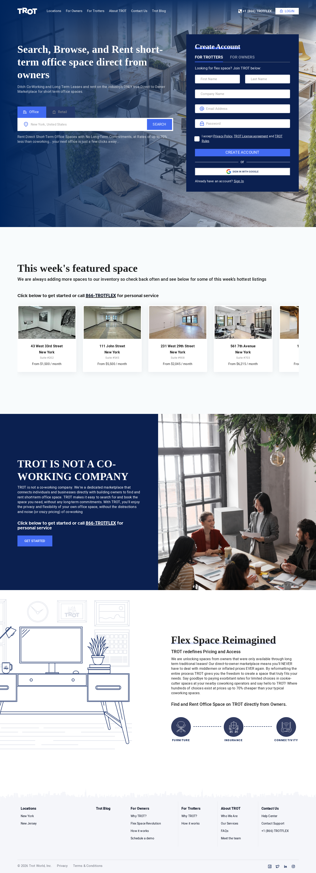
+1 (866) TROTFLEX (255, 11)
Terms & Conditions (88, 866)
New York (27, 816)
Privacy (62, 866)
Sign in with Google (242, 171)
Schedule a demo (142, 838)
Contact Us (270, 808)
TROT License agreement (251, 136)
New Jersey (29, 823)
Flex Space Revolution (146, 823)
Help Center (269, 816)
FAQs (224, 831)
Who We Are (229, 816)
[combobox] (81, 124)
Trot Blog (159, 11)
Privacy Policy (222, 136)
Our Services (229, 823)
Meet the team (231, 838)
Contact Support (273, 823)
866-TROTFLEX (101, 296)
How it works (140, 831)
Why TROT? (139, 816)
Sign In (239, 181)
